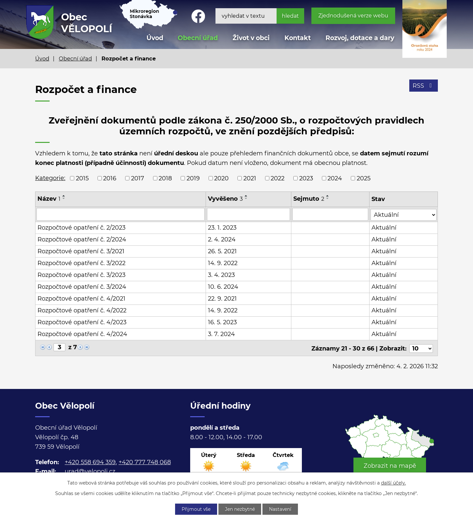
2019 (193, 178)
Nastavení (281, 509)
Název (48, 198)
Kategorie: (50, 178)
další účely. (393, 483)
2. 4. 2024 (222, 239)
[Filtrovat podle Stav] (404, 213)
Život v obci (251, 38)
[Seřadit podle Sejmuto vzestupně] (328, 195)
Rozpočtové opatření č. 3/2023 (81, 274)
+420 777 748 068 (145, 460)
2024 (334, 178)
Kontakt (297, 38)
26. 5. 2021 (222, 251)
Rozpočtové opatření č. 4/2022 (81, 310)
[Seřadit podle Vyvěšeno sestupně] (246, 198)
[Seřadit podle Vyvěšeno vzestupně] (246, 195)
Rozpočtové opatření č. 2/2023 (81, 227)
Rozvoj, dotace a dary (360, 38)
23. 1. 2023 (222, 227)
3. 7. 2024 (221, 333)
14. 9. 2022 (223, 262)
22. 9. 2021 (222, 298)
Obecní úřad (75, 58)
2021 (249, 178)
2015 (82, 178)
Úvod (42, 58)
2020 (221, 178)
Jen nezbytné (240, 509)
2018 (165, 178)
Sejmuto (309, 198)
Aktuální (384, 227)
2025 (364, 178)
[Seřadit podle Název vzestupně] (64, 195)
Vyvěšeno (225, 198)
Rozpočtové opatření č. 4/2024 (82, 333)
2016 (109, 178)
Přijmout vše (195, 509)
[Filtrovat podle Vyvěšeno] (248, 214)
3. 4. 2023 (221, 274)
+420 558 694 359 (90, 460)
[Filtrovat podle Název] (120, 214)
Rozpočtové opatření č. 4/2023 (81, 322)
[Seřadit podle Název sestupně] (64, 198)
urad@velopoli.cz (90, 470)
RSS (424, 86)
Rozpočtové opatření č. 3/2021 (80, 251)
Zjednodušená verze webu (353, 15)
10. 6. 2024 (223, 286)
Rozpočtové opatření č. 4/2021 (81, 298)
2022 (277, 178)
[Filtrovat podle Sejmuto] (331, 214)
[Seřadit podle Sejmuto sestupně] (328, 198)
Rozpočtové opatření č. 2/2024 (81, 239)
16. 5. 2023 (222, 322)
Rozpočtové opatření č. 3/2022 (81, 262)
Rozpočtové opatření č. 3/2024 (81, 286)
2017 (137, 178)
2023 (306, 178)
